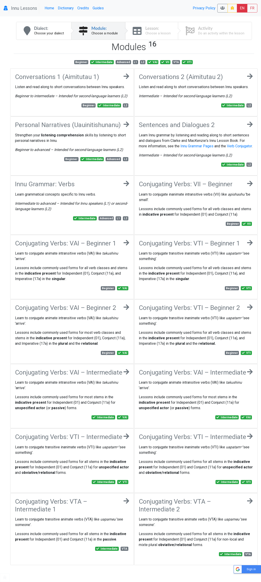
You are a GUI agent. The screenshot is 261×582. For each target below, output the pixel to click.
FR (252, 8)
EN (242, 8)
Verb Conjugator (239, 146)
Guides (98, 8)
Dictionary (66, 8)
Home (49, 8)
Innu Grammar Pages (196, 146)
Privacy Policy (204, 8)
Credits (83, 8)
